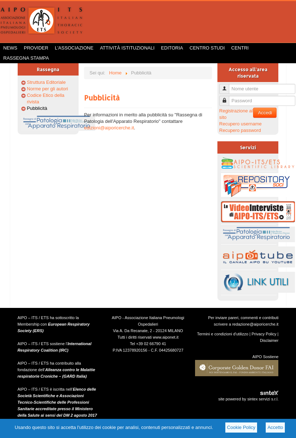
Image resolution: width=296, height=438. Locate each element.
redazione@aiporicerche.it (255, 324)
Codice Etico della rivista (46, 98)
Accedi (265, 112)
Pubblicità (37, 108)
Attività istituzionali (127, 48)
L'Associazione (74, 48)
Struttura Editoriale (46, 82)
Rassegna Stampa (26, 58)
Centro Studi (207, 48)
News (10, 48)
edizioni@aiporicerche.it (109, 127)
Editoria (172, 48)
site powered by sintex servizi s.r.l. (248, 399)
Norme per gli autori (47, 88)
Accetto (275, 427)
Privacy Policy (264, 334)
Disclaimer (269, 340)
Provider (36, 48)
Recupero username (240, 123)
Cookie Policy (241, 427)
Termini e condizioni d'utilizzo (222, 334)
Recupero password (240, 130)
